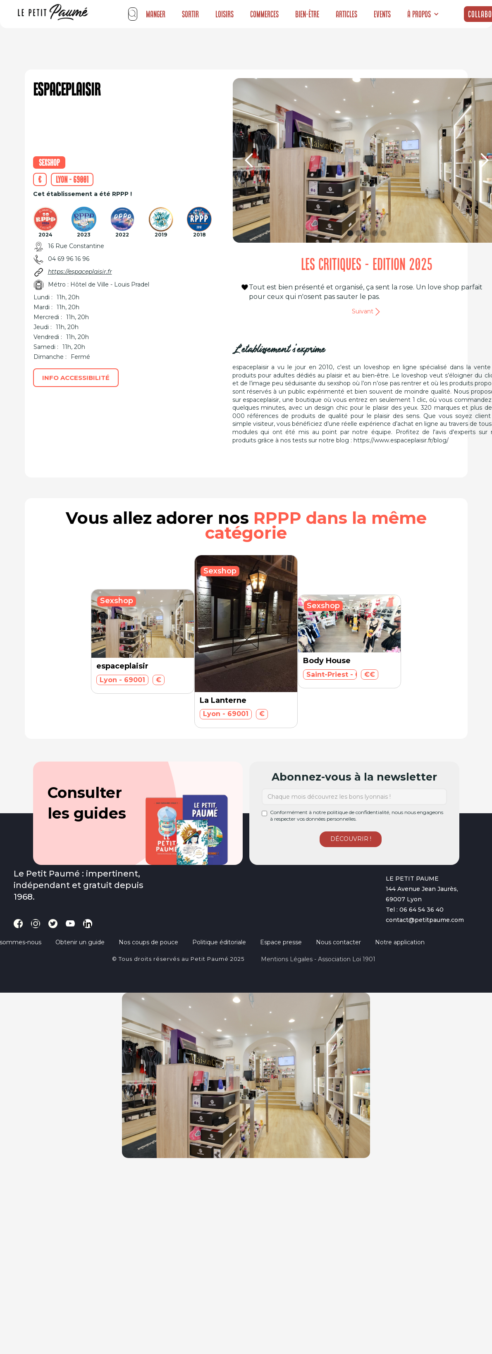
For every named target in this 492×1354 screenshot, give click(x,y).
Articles (346, 14)
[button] (423, 14)
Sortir (190, 14)
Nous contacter (338, 942)
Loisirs (224, 14)
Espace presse (281, 942)
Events (382, 14)
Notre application (400, 942)
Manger (155, 14)
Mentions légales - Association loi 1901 (318, 959)
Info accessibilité (76, 378)
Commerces (264, 14)
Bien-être (307, 14)
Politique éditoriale (219, 942)
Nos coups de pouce (148, 942)
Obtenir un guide (80, 942)
